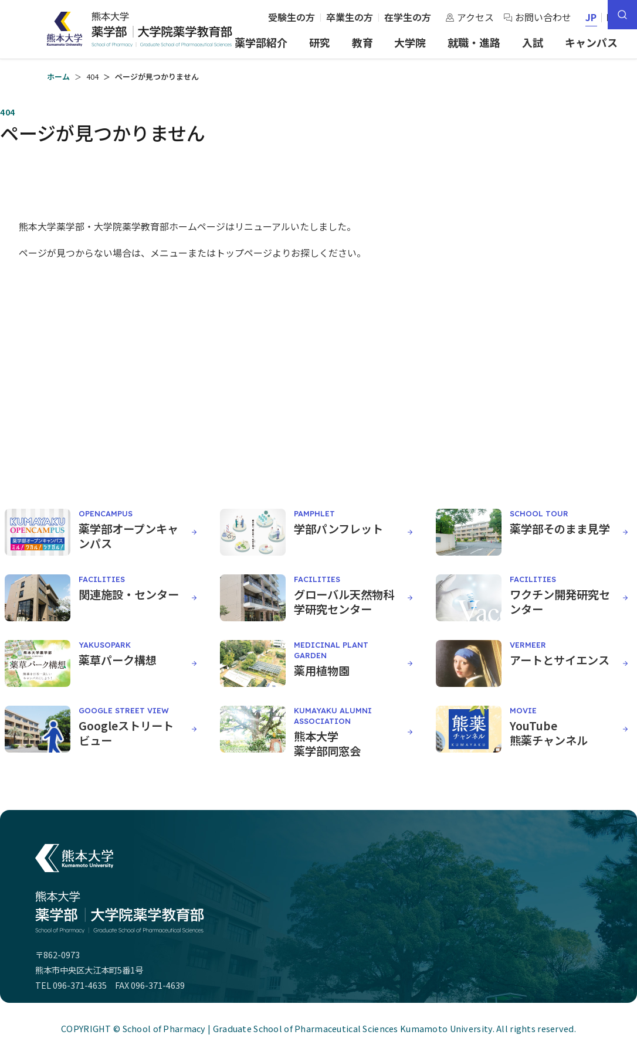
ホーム (58, 76)
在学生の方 (407, 17)
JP (591, 17)
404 (92, 76)
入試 (532, 42)
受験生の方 (291, 17)
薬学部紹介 (261, 42)
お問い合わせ (537, 17)
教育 (362, 42)
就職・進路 (474, 42)
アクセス (469, 17)
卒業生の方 (349, 17)
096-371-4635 (80, 985)
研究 (319, 42)
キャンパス (591, 42)
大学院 (410, 42)
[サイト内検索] (622, 14)
